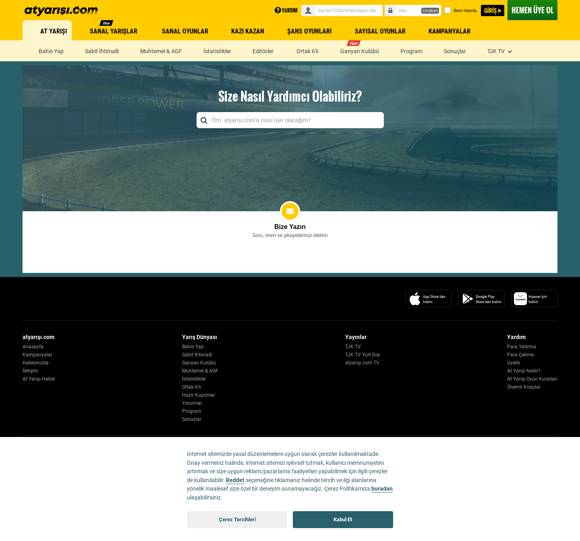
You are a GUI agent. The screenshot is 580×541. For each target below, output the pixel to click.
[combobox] (290, 120)
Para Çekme (520, 355)
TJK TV (353, 347)
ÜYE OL (532, 10)
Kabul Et (343, 519)
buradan (382, 488)
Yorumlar (192, 403)
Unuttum (430, 10)
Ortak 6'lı (191, 387)
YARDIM (286, 10)
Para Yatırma (521, 347)
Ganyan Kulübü (199, 363)
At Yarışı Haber (39, 379)
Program (191, 411)
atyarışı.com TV (362, 363)
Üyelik (513, 363)
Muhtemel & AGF (200, 371)
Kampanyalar (37, 355)
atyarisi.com (61, 11)
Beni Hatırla (460, 10)
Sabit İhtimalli (197, 355)
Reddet (235, 480)
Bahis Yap (193, 347)
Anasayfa (33, 347)
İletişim (30, 371)
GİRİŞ (490, 10)
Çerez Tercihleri (237, 519)
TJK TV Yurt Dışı (362, 355)
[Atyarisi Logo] (59, 299)
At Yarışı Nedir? (524, 371)
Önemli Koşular (524, 387)
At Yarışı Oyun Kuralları (532, 379)
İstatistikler (194, 379)
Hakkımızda (36, 363)
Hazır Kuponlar (198, 395)
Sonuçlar (191, 419)
